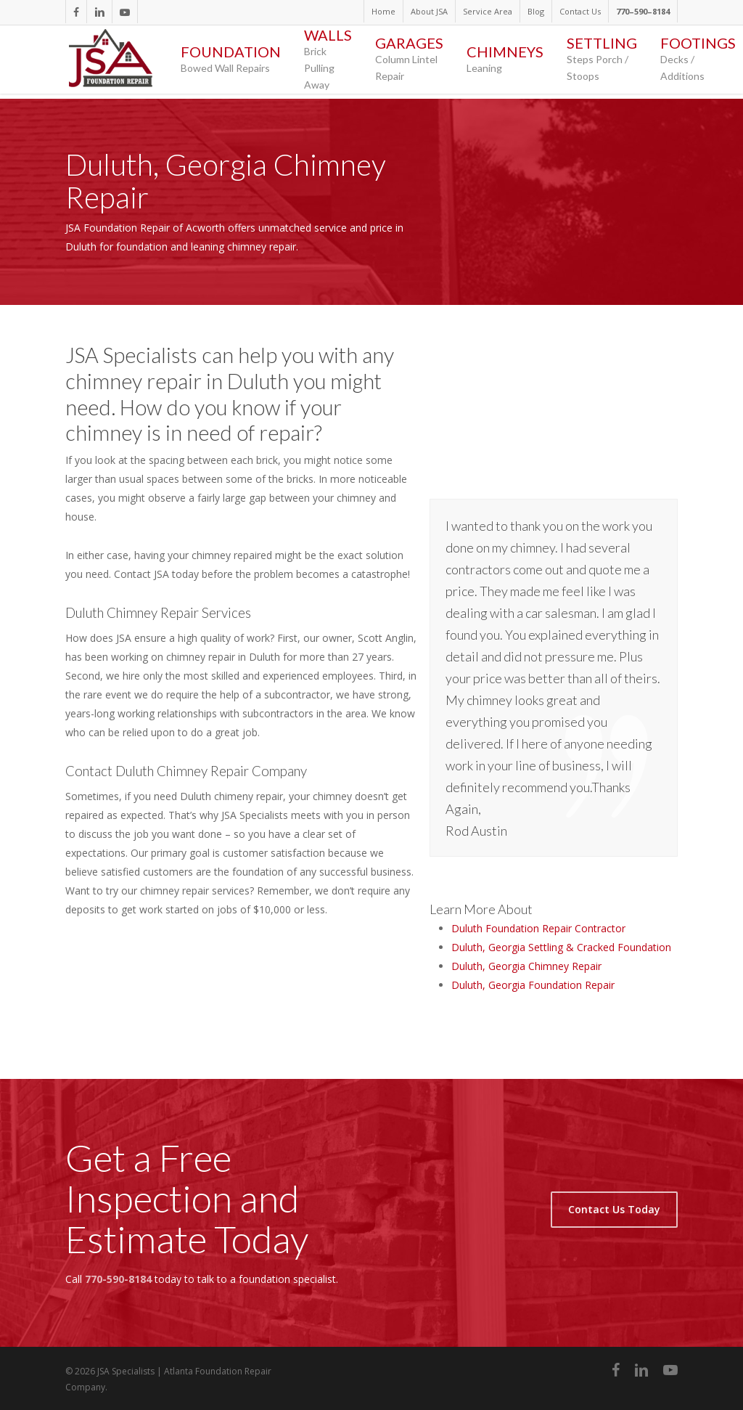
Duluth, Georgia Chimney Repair (526, 966)
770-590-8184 (118, 1279)
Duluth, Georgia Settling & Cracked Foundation (561, 947)
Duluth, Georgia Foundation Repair (533, 985)
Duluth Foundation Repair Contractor (538, 928)
